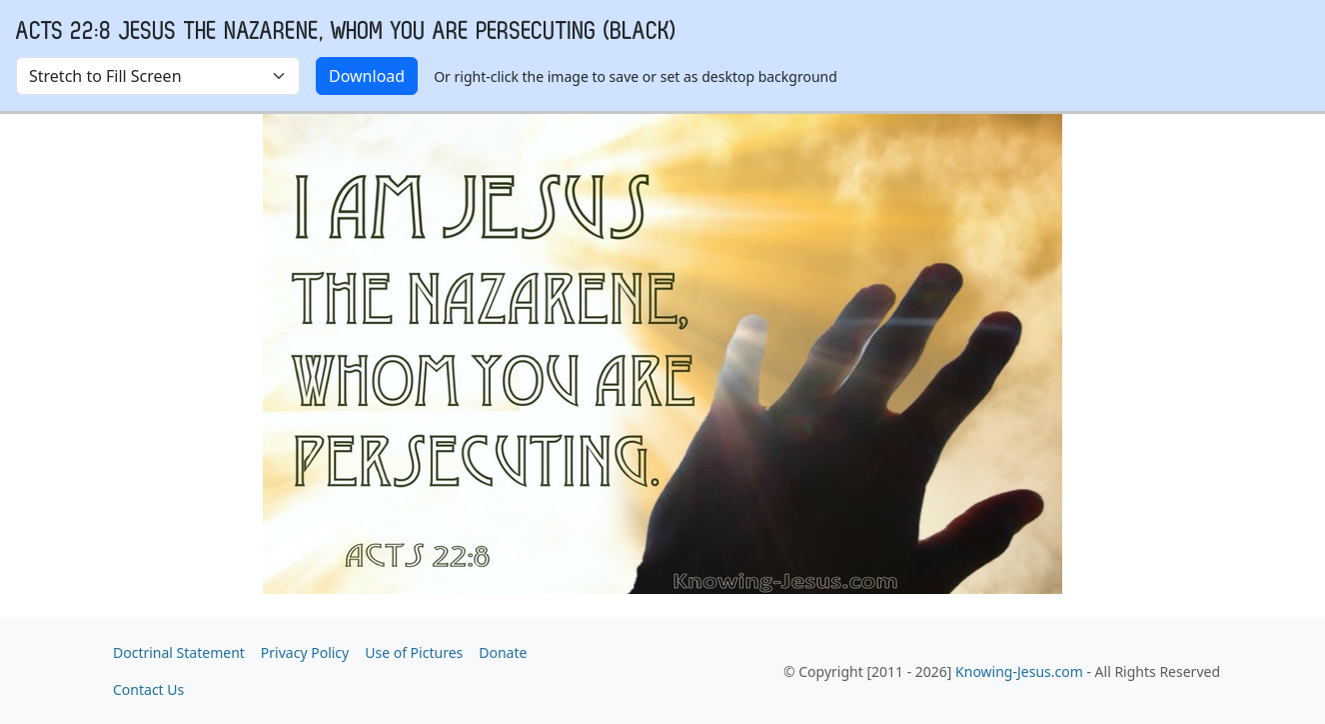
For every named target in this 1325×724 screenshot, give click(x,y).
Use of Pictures (414, 652)
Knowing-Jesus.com (1019, 671)
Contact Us (148, 689)
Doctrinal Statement (179, 652)
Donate (503, 652)
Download (367, 76)
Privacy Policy (305, 652)
